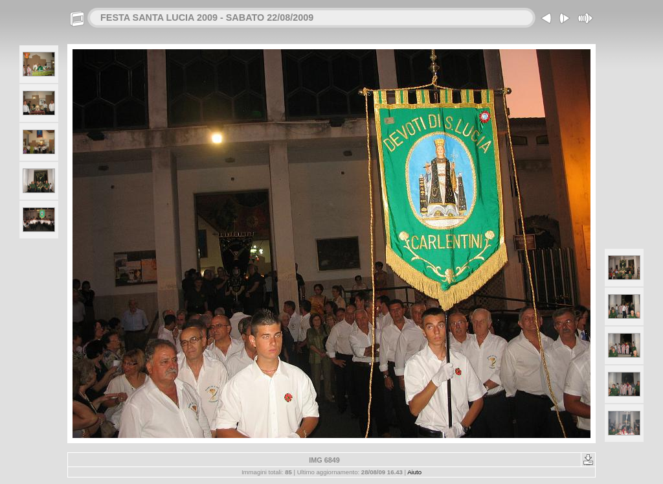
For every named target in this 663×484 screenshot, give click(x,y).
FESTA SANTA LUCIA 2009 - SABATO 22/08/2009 (206, 17)
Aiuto (414, 472)
